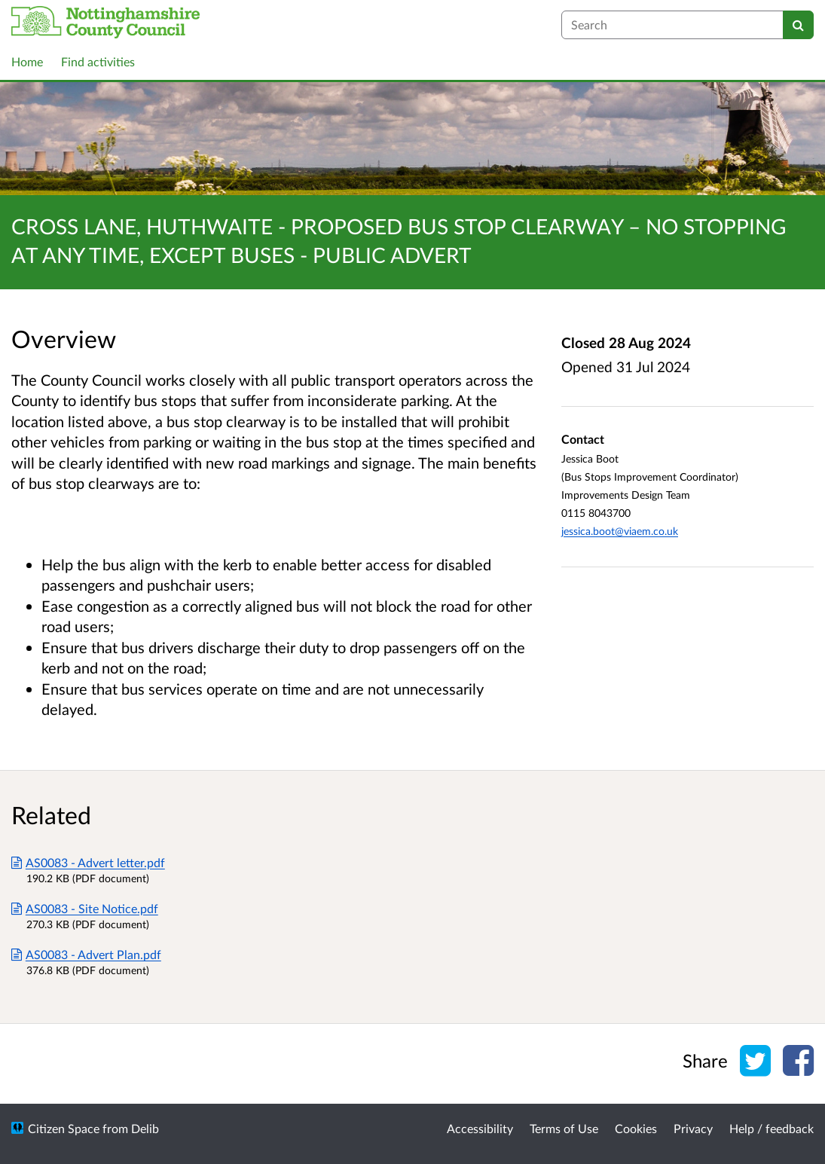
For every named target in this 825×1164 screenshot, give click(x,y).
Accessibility (480, 1128)
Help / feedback (771, 1128)
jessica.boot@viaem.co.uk (619, 530)
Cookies (636, 1128)
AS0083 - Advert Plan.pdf (86, 954)
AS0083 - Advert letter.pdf (88, 862)
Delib (145, 1128)
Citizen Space (63, 1128)
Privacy (693, 1128)
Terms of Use (564, 1128)
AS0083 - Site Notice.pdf (84, 908)
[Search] (798, 25)
